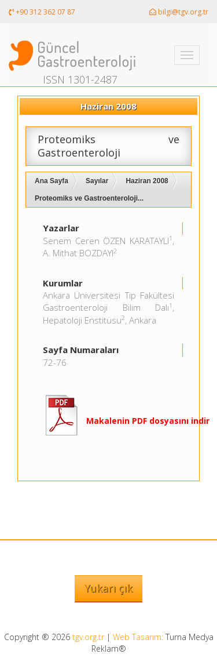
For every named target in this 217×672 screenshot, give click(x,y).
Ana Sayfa (51, 181)
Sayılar (97, 181)
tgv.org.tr (88, 636)
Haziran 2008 (147, 181)
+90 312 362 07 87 (42, 12)
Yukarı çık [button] (108, 588)
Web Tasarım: (138, 636)
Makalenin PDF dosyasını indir (147, 420)
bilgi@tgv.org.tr (178, 12)
